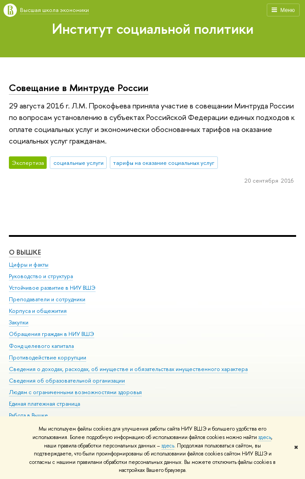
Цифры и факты (28, 264)
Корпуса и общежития (38, 311)
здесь (264, 437)
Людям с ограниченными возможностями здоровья (75, 392)
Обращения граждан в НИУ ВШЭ (51, 334)
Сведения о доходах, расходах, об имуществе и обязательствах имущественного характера (128, 369)
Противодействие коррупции (47, 357)
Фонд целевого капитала (41, 346)
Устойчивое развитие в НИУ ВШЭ (52, 287)
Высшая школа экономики (54, 10)
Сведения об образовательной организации (67, 380)
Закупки (18, 322)
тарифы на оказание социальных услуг (163, 163)
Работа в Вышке (28, 415)
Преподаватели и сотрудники (47, 299)
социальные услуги (78, 163)
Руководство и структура (41, 276)
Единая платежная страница (44, 403)
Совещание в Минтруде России (78, 87)
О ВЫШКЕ (25, 252)
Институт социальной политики (152, 28)
